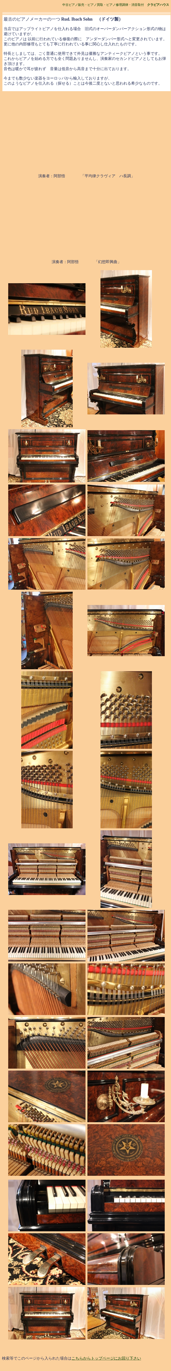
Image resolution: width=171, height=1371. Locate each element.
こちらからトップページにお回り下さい (106, 1358)
